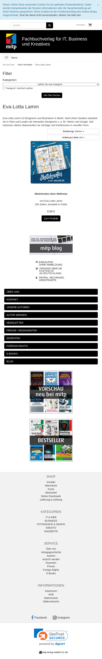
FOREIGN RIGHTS (17, 346)
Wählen (73, 131)
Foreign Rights (51, 569)
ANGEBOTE (51, 531)
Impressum (51, 591)
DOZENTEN (13, 338)
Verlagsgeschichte (51, 552)
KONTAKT (12, 299)
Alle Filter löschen (52, 95)
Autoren (51, 555)
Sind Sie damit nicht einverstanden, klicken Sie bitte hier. (50, 15)
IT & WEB (51, 517)
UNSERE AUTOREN (18, 307)
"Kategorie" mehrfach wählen (19, 88)
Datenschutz (51, 598)
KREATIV (51, 527)
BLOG (10, 361)
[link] (51, 637)
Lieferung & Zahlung (51, 499)
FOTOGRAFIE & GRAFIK (51, 524)
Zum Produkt (51, 218)
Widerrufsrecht (51, 601)
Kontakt (51, 482)
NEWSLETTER (15, 322)
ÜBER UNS (13, 291)
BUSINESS (51, 520)
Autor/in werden (51, 559)
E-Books (51, 573)
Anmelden (80, 25)
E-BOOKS (12, 353)
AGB (51, 594)
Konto (51, 489)
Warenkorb (51, 485)
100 (73, 137)
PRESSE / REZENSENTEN (22, 330)
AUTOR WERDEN (17, 315)
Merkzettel (51, 492)
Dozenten (51, 562)
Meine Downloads (51, 496)
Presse (51, 566)
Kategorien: (10, 79)
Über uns (51, 548)
